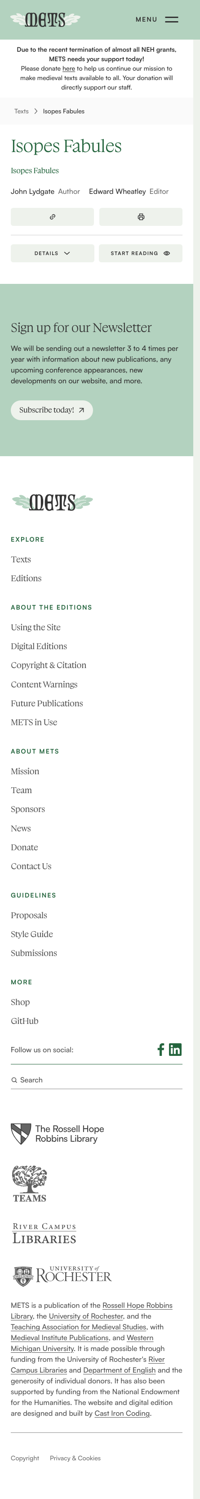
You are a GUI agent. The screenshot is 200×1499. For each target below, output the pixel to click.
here (68, 68)
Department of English (119, 1369)
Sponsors (28, 809)
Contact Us (31, 866)
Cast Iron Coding (122, 1412)
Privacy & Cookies (75, 1458)
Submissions (34, 953)
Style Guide (32, 934)
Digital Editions (39, 646)
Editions (26, 578)
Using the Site (36, 627)
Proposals (29, 914)
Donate (24, 847)
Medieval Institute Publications (59, 1337)
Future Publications (47, 703)
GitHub (24, 1021)
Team (21, 790)
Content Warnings (44, 684)
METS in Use (34, 722)
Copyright (25, 1458)
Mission (25, 771)
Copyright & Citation (48, 665)
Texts (21, 111)
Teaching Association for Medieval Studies (78, 1326)
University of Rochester (86, 1315)
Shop (20, 1002)
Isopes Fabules (63, 111)
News (21, 828)
